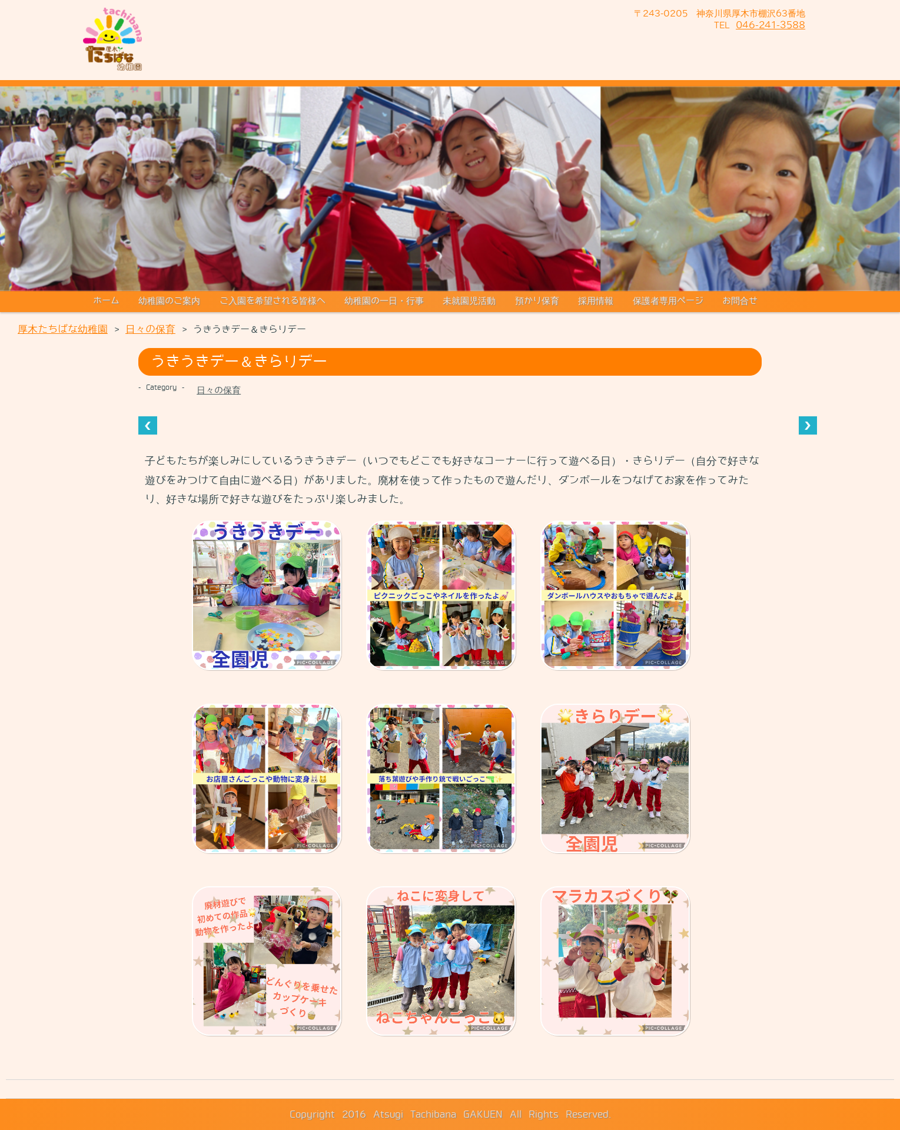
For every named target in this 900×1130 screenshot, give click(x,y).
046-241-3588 (770, 25)
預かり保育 (537, 301)
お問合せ (740, 301)
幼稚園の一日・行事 (384, 301)
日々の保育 (219, 390)
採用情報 (595, 301)
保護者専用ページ (668, 301)
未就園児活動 (469, 301)
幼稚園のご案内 (169, 301)
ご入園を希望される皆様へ (273, 301)
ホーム (106, 301)
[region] (450, 189)
